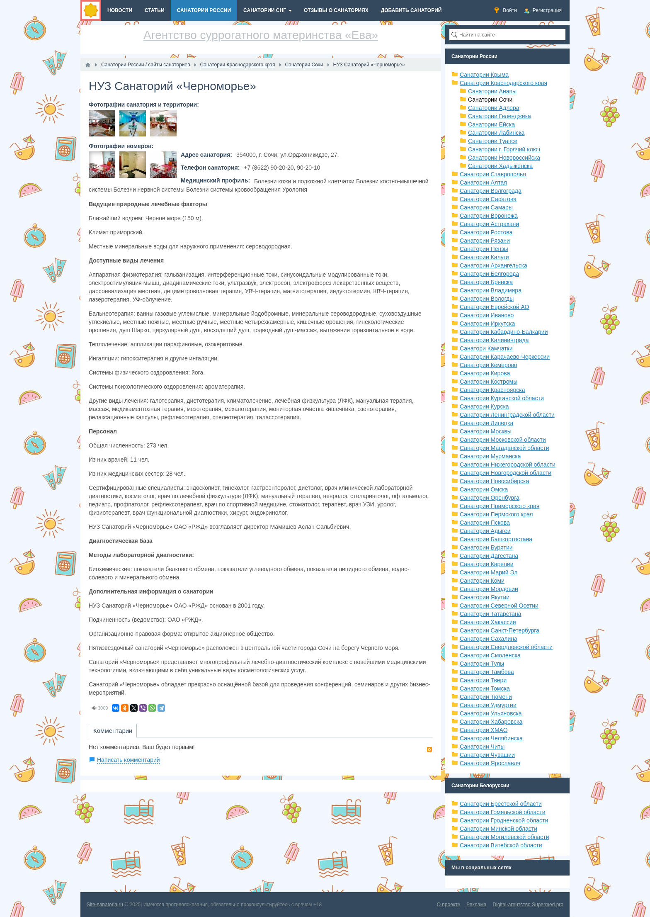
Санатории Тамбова (487, 672)
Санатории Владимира (490, 290)
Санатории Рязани (485, 240)
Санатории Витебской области (501, 845)
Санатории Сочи (490, 99)
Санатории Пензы (484, 249)
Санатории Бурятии (486, 547)
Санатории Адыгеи (485, 531)
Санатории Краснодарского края (503, 83)
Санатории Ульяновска (491, 713)
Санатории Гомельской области (503, 812)
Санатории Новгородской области (505, 472)
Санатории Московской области (503, 439)
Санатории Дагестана (489, 555)
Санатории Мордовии (489, 589)
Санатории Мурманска (490, 456)
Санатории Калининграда (494, 340)
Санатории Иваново (487, 315)
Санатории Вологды (487, 298)
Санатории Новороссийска (504, 157)
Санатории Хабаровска (491, 721)
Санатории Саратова (488, 199)
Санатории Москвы (486, 431)
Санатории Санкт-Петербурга (499, 630)
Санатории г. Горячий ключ (504, 149)
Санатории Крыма (484, 74)
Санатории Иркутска (487, 323)
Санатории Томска (485, 688)
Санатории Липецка (486, 423)
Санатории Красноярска (492, 390)
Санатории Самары (486, 207)
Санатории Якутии (484, 597)
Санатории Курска (484, 406)
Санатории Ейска (491, 124)
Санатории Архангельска (493, 265)
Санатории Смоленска (490, 655)
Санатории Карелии (486, 564)
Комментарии (112, 730)
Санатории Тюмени (486, 696)
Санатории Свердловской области (506, 647)
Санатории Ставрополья (493, 174)
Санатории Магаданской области (504, 448)
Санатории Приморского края (499, 506)
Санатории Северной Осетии (499, 605)
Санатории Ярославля (490, 763)
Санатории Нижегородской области (507, 464)
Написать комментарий (128, 759)
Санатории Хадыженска (500, 166)
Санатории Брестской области (501, 803)
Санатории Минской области (498, 828)
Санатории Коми (482, 580)
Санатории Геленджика (499, 116)
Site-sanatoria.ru (105, 904)
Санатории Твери (483, 680)
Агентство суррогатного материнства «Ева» (260, 35)
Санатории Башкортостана (496, 539)
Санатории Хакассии (488, 622)
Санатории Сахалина (488, 638)
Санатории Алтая (483, 182)
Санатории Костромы (488, 381)
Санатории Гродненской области (504, 820)
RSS (429, 749)
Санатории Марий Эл (488, 572)
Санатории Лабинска (496, 132)
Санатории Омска (484, 489)
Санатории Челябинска (491, 738)
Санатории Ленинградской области (507, 414)
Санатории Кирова (485, 373)
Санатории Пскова (485, 522)
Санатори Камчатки (486, 348)
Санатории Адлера (493, 108)
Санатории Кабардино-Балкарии (504, 331)
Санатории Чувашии (487, 755)
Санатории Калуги (484, 257)
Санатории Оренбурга (489, 497)
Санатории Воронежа (489, 215)
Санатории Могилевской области (504, 837)
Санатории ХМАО (484, 730)
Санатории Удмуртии (488, 705)
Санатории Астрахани (489, 224)
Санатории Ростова (486, 232)
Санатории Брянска (486, 282)
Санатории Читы (482, 746)
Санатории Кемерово (488, 365)
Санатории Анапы (492, 91)
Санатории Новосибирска (494, 481)
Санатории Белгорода (489, 273)
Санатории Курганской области (502, 398)
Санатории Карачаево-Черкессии (505, 356)
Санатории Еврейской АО (494, 307)
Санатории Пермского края (496, 514)
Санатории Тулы (482, 663)
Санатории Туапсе (492, 141)
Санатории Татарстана (490, 614)
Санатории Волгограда (490, 190)
